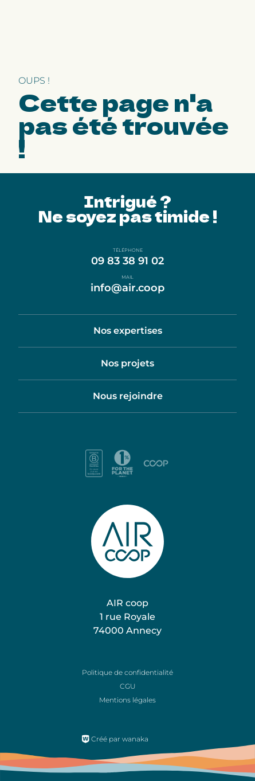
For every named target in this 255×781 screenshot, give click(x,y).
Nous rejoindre (128, 395)
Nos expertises (127, 330)
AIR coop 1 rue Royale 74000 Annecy (127, 617)
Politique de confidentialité (127, 672)
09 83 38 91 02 (127, 261)
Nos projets (127, 363)
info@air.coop (127, 288)
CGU (128, 686)
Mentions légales (127, 700)
